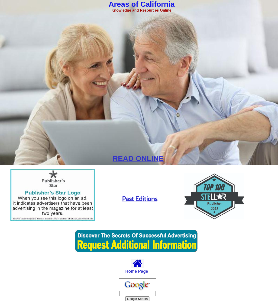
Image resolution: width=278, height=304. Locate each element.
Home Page (136, 271)
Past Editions (139, 199)
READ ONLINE (138, 158)
